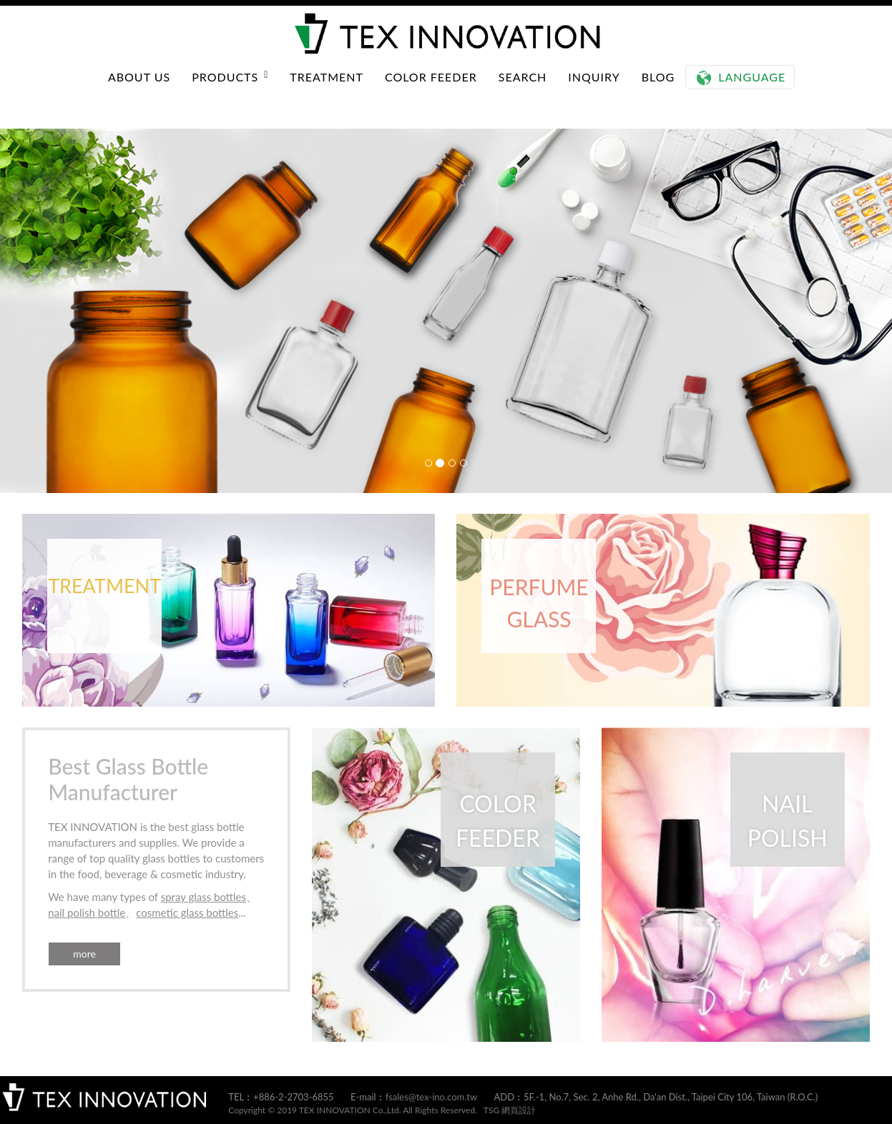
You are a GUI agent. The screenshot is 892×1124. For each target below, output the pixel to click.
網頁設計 (518, 1110)
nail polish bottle (86, 912)
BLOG (658, 91)
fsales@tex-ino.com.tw (432, 1097)
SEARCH (523, 91)
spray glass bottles (203, 896)
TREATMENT (326, 91)
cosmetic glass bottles (187, 912)
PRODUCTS (230, 91)
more (84, 954)
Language (751, 91)
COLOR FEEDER (431, 91)
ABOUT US (139, 91)
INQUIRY (593, 91)
